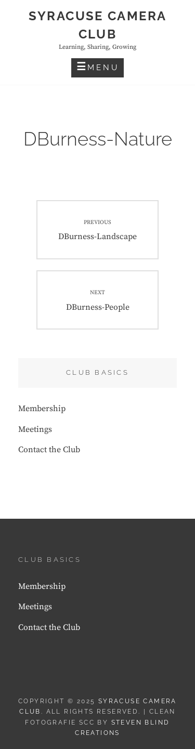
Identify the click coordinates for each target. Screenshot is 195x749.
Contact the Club (49, 449)
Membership (42, 408)
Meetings (35, 429)
